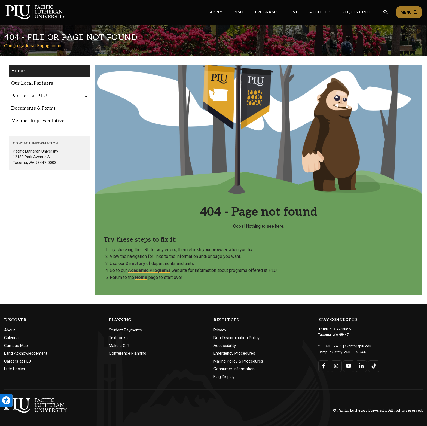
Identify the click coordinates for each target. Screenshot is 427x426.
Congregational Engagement (33, 45)
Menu (409, 12)
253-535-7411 (329, 346)
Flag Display (223, 376)
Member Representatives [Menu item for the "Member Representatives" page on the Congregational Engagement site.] (38, 121)
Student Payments (125, 330)
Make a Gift (119, 345)
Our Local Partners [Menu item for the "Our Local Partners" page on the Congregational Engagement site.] (32, 83)
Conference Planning (127, 353)
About (9, 330)
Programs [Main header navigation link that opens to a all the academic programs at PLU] (266, 12)
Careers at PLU (17, 361)
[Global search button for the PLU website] (385, 12)
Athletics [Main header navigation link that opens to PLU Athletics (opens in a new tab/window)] (320, 12)
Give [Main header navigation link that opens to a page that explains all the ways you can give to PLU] (293, 12)
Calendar (12, 337)
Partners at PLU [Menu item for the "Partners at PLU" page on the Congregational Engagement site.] (29, 96)
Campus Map (16, 345)
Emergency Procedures (234, 353)
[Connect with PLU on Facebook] (324, 365)
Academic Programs (149, 270)
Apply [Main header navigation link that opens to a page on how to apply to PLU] (216, 12)
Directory (135, 263)
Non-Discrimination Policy (236, 337)
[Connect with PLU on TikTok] (373, 365)
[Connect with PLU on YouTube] (348, 365)
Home (141, 277)
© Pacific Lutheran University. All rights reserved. (378, 410)
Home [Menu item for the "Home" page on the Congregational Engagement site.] (18, 71)
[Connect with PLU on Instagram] (336, 365)
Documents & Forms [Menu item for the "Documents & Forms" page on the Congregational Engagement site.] (33, 108)
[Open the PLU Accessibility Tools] (6, 400)
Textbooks (118, 337)
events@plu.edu (354, 346)
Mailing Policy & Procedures (238, 361)
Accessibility (224, 345)
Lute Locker (14, 368)
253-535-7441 (354, 351)
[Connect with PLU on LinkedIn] (361, 365)
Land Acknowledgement (25, 353)
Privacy (219, 330)
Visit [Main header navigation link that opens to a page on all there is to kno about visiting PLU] (238, 12)
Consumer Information (234, 368)
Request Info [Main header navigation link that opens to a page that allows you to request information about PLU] (357, 12)
